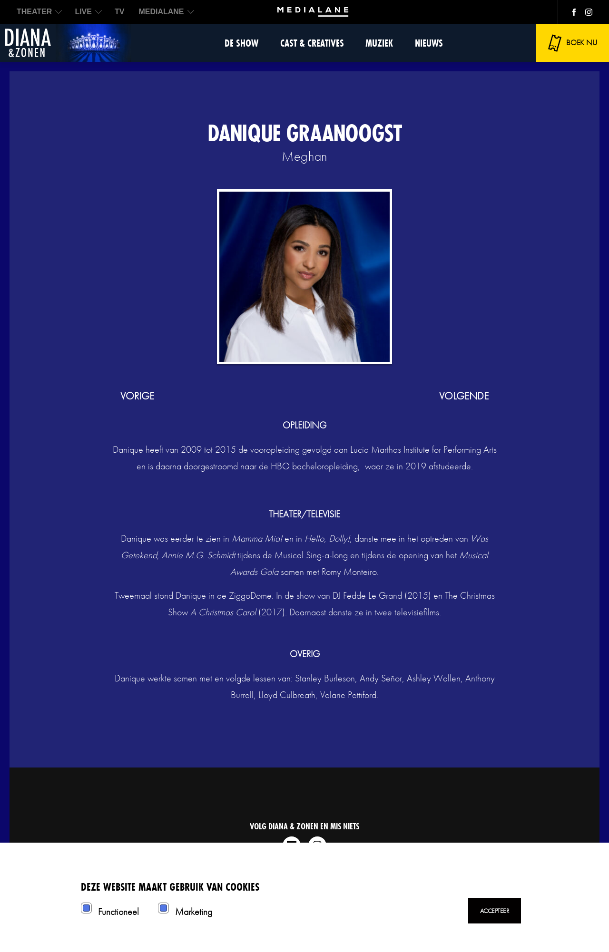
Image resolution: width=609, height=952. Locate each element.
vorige (137, 396)
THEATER (34, 12)
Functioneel (118, 911)
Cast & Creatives (312, 43)
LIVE (83, 12)
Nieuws (429, 43)
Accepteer (495, 910)
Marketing (193, 911)
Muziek (379, 43)
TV (119, 12)
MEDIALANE (161, 12)
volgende (464, 396)
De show (241, 43)
